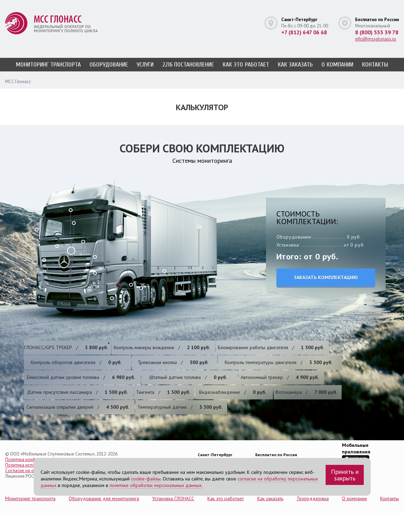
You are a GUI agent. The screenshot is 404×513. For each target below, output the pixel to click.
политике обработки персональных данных (155, 485)
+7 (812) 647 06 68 (304, 32)
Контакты (375, 64)
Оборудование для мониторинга (104, 498)
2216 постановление (188, 64)
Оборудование (108, 64)
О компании (337, 64)
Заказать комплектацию (326, 277)
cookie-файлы (146, 479)
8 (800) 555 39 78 (376, 32)
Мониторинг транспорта (48, 64)
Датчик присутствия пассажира (77, 392)
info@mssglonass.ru (375, 39)
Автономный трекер (280, 377)
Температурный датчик (179, 407)
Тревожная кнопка (173, 362)
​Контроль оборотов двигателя (76, 362)
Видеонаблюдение (232, 392)
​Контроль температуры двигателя (278, 362)
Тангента (163, 392)
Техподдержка (312, 498)
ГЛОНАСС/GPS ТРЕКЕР (66, 347)
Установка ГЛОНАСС (173, 498)
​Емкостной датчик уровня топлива (81, 377)
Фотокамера (306, 392)
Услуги (145, 64)
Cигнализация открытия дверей (77, 407)
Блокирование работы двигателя (271, 347)
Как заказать (295, 64)
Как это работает (246, 64)
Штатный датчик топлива (188, 377)
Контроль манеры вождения (162, 347)
